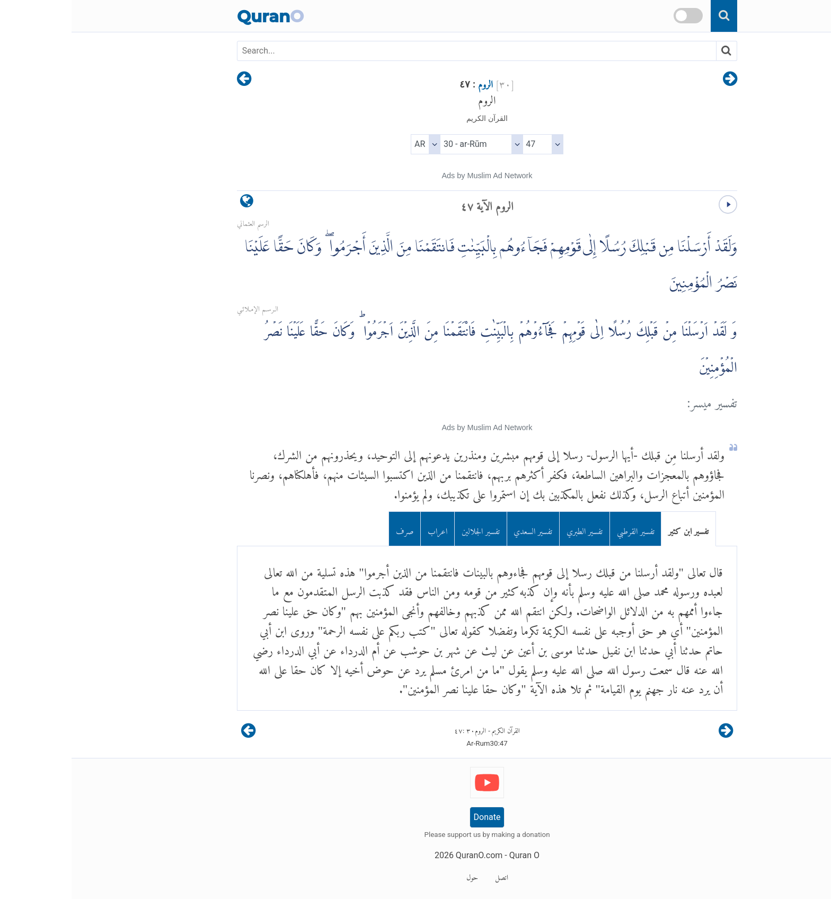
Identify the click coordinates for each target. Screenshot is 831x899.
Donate (415, 817)
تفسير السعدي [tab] (461, 528)
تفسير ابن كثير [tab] (617, 528)
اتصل (430, 876)
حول (400, 876)
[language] (175, 203)
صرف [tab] (333, 528)
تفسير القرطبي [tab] (564, 528)
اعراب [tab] (366, 528)
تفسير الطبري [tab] (513, 528)
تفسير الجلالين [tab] (409, 528)
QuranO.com (407, 855)
